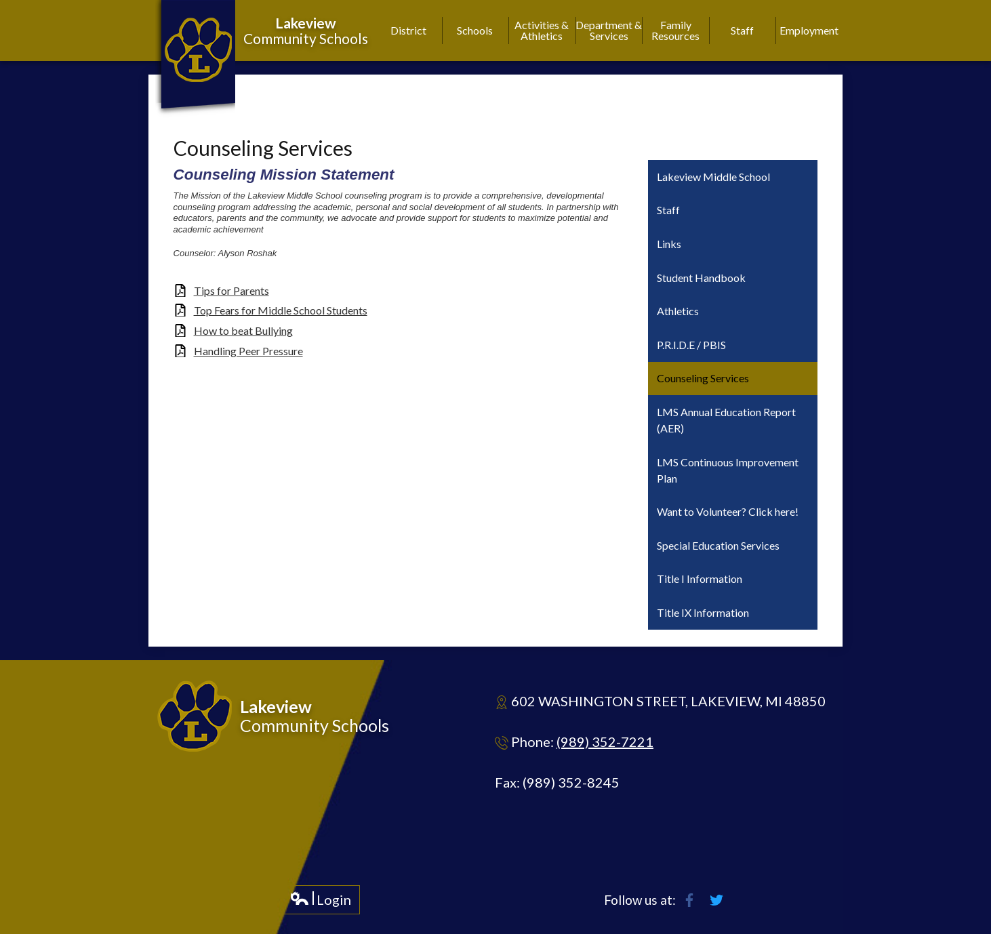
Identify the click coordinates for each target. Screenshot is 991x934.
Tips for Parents (231, 290)
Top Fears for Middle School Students (280, 310)
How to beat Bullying (243, 330)
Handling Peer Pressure (248, 350)
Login (320, 902)
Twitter (716, 900)
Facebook (689, 900)
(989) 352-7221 (605, 741)
